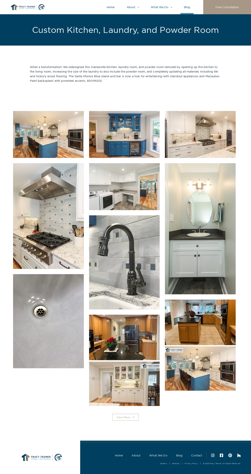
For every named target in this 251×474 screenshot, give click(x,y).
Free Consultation (227, 7)
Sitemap (176, 463)
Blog (187, 7)
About (131, 7)
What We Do (159, 7)
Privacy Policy (191, 463)
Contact (196, 455)
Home (111, 7)
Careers (163, 463)
